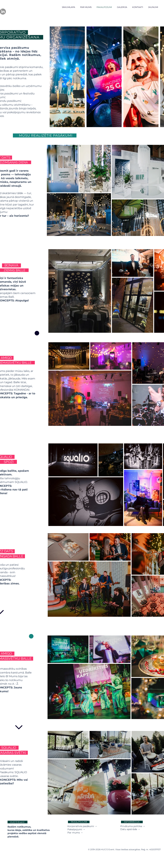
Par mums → (75, 832)
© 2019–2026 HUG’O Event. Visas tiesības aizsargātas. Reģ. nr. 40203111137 (124, 849)
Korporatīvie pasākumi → (82, 826)
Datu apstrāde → (130, 829)
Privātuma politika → (132, 826)
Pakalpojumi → (76, 829)
